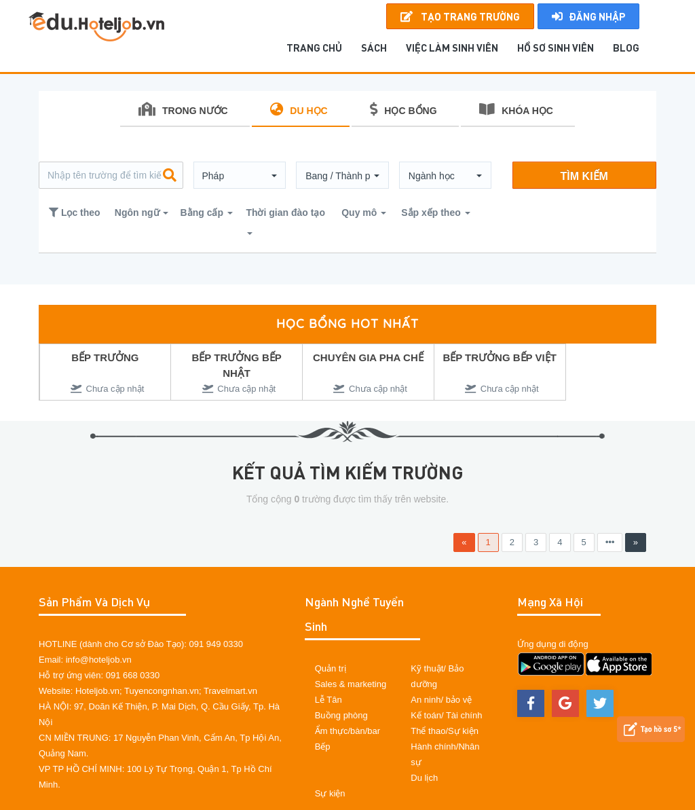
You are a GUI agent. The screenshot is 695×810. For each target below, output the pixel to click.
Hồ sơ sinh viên (555, 47)
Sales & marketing (351, 684)
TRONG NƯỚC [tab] (183, 109)
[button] (240, 175)
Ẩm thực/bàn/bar (348, 731)
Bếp (323, 746)
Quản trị (330, 668)
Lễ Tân (328, 700)
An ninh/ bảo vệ (441, 700)
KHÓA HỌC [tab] (516, 109)
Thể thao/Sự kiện (444, 731)
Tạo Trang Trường (460, 16)
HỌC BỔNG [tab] (403, 109)
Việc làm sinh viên (452, 47)
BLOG (626, 47)
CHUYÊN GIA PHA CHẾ (368, 357)
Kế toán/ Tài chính (446, 715)
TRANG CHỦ (314, 47)
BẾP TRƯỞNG (104, 357)
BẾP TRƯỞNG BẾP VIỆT (499, 357)
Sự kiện (330, 793)
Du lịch (424, 778)
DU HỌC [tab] (298, 109)
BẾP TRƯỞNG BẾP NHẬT (237, 365)
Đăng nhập (588, 16)
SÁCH (374, 47)
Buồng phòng (341, 715)
